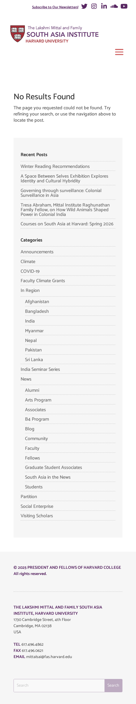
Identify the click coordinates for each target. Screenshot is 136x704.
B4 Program (37, 419)
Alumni (32, 390)
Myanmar (34, 331)
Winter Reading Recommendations (55, 167)
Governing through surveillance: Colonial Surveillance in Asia (61, 193)
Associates (35, 410)
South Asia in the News (48, 477)
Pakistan (33, 350)
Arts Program (38, 400)
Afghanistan (37, 302)
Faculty (32, 448)
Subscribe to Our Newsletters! (55, 7)
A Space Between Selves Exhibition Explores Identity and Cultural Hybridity (64, 178)
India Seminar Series (40, 370)
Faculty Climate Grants (43, 281)
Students (34, 487)
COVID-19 (30, 271)
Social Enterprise (37, 506)
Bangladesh (37, 311)
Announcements (37, 252)
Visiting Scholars (37, 516)
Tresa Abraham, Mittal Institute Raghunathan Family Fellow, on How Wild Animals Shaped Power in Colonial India (65, 210)
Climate (28, 262)
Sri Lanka (34, 360)
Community (36, 439)
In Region (30, 291)
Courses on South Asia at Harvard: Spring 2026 (67, 224)
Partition (29, 497)
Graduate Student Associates (53, 468)
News (26, 379)
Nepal (31, 341)
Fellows (32, 458)
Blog (29, 429)
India (30, 321)
